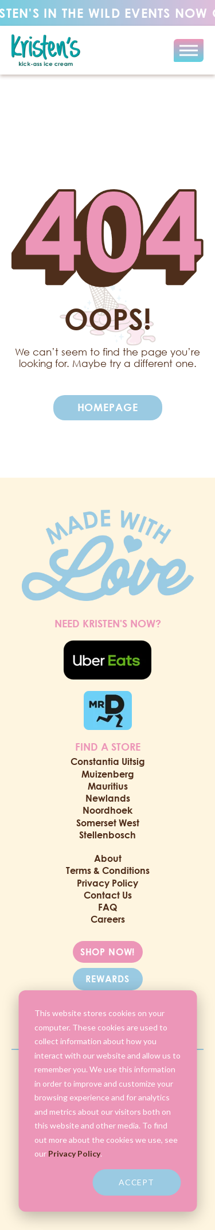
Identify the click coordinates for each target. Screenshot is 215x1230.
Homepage (107, 407)
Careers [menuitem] (108, 919)
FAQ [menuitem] (107, 907)
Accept (136, 1182)
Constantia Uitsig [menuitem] (108, 761)
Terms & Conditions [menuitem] (108, 870)
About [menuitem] (108, 858)
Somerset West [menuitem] (107, 823)
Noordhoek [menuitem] (107, 810)
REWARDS (107, 979)
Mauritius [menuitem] (108, 786)
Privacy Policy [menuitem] (107, 883)
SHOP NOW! (107, 952)
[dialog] (107, 1101)
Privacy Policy (74, 1153)
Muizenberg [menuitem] (107, 774)
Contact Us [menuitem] (108, 895)
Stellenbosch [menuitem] (107, 835)
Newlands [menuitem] (107, 798)
